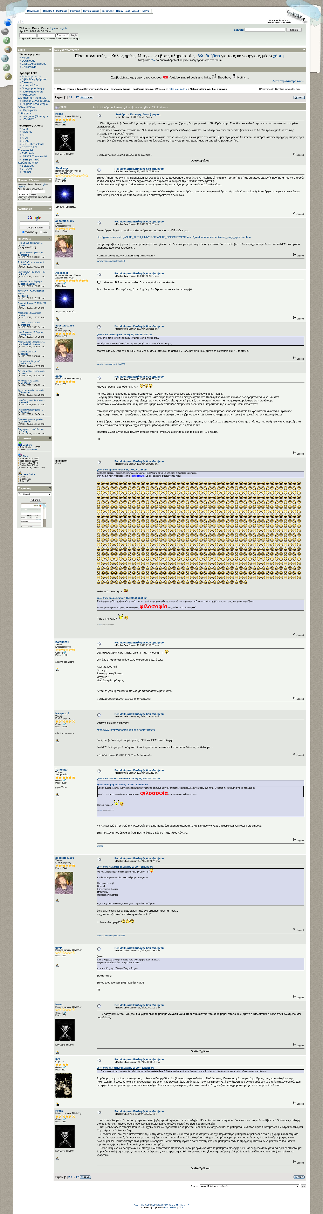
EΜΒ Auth (28, 153)
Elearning (27, 82)
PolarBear (173, 89)
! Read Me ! (48, 11)
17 (77, 97)
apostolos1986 (64, 220)
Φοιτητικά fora (30, 85)
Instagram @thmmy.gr (35, 116)
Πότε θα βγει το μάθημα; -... (30, 243)
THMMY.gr (59, 89)
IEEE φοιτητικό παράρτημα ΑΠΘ (29, 161)
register (64, 28)
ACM (25, 128)
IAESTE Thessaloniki (34, 156)
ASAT (25, 137)
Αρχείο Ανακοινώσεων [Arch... (31, 390)
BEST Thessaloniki (33, 144)
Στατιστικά (24, 438)
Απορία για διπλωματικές (29, 313)
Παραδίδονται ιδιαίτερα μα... (30, 282)
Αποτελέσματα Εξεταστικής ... (31, 342)
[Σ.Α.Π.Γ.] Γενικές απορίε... (30, 323)
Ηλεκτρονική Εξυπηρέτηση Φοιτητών (32, 96)
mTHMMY (28, 119)
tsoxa (23, 373)
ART (24, 134)
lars (57, 1058)
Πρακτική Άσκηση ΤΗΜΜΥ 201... (33, 303)
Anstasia (25, 412)
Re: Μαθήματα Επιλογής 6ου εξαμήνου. (140, 168)
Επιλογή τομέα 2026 (27, 352)
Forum (26, 57)
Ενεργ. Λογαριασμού (34, 63)
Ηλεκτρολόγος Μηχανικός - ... (31, 361)
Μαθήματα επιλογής (144, 89)
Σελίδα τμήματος (31, 76)
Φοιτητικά (75, 11)
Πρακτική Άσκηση (32, 91)
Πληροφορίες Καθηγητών (27, 112)
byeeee (100, 846)
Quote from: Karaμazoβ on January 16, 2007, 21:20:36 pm (125, 867)
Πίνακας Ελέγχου (29, 180)
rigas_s (24, 296)
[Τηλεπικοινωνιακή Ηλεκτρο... (31, 252)
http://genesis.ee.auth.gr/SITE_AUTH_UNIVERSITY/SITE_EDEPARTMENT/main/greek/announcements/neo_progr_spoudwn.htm (174, 237)
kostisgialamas (28, 284)
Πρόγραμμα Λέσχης (33, 88)
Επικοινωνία (29, 66)
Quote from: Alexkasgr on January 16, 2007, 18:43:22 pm (124, 334)
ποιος (100, 624)
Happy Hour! (123, 11)
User (23, 245)
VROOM (27, 168)
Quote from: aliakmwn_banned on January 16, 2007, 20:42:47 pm (128, 779)
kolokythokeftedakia (30, 344)
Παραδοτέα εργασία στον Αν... (31, 400)
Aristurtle (27, 131)
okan (23, 305)
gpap (58, 376)
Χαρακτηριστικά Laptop (28, 381)
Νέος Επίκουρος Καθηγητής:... (32, 332)
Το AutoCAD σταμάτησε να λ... (32, 262)
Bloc (166, 1207)
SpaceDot (28, 165)
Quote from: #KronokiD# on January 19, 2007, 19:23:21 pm (125, 1068)
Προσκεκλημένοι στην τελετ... (31, 419)
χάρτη (278, 56)
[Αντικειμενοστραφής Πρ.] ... (30, 410)
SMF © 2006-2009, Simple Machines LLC (170, 1205)
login (53, 28)
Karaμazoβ (26, 334)
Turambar (61, 769)
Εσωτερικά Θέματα (120, 89)
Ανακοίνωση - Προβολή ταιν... (31, 429)
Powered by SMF (142, 1205)
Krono (59, 113)
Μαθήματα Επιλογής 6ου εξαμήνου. (208, 89)
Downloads (33, 11)
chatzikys (25, 264)
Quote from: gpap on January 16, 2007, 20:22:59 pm (122, 470)
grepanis (25, 255)
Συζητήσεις (108, 11)
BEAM (25, 141)
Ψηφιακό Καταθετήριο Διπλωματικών (33, 105)
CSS (180, 1207)
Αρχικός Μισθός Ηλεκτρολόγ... (32, 371)
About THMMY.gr (141, 11)
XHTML (173, 1207)
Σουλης (24, 431)
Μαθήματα (61, 11)
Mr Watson (26, 383)
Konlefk (24, 402)
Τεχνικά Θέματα (91, 11)
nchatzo (24, 354)
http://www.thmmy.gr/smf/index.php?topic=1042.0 (126, 729)
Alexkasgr (61, 168)
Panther (26, 171)
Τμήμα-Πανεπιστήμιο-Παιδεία (92, 89)
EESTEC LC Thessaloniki (27, 149)
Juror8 (24, 274)
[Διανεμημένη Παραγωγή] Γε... (32, 272)
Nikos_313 (26, 364)
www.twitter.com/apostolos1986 (111, 261)
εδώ (199, 56)
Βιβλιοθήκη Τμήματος (34, 79)
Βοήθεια (212, 56)
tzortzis (183, 89)
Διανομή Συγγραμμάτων (36, 100)
